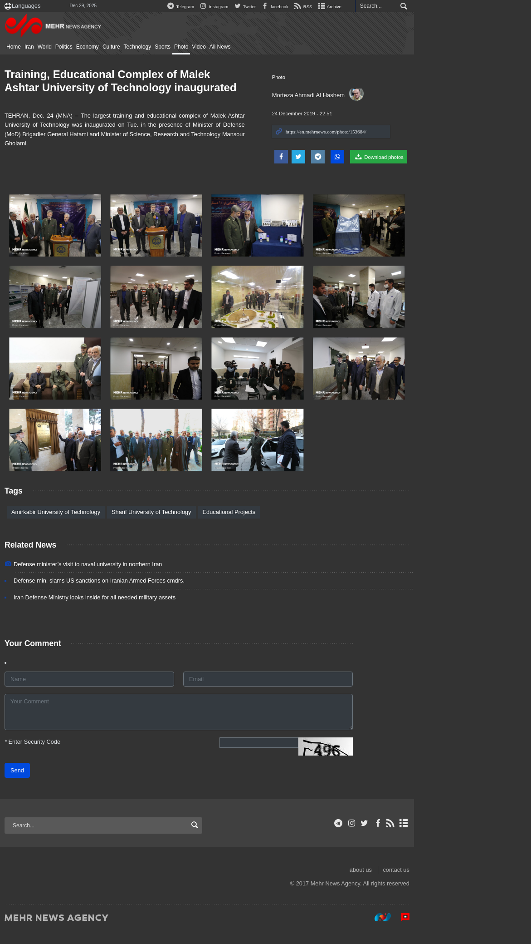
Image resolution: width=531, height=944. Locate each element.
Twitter (319, 6)
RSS (378, 6)
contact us (471, 883)
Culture (153, 47)
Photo (223, 47)
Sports (205, 47)
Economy (129, 47)
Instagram (288, 6)
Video (241, 47)
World (86, 47)
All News (262, 47)
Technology (179, 47)
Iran (71, 47)
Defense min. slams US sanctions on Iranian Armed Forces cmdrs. (141, 593)
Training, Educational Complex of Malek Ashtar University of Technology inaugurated (168, 81)
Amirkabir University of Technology (98, 524)
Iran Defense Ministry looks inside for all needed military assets (137, 610)
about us (435, 883)
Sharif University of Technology (193, 524)
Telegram (255, 6)
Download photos (454, 156)
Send (59, 783)
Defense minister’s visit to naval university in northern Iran (130, 577)
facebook (350, 6)
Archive (404, 6)
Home (56, 47)
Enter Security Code (74, 754)
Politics (105, 47)
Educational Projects (270, 524)
